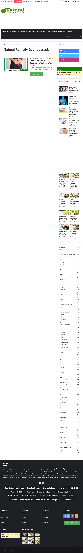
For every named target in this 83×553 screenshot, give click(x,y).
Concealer (62, 289)
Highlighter (62, 352)
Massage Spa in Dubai (65, 382)
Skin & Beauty (12, 31)
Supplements (63, 417)
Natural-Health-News (27, 550)
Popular (60, 81)
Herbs (23, 31)
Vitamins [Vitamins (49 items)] (13, 500)
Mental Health (63, 384)
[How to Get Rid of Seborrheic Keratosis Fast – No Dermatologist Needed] (63, 131)
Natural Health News (34, 468)
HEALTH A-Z (5, 31)
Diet (44, 31)
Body (61, 274)
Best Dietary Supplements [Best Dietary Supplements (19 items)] (14, 488)
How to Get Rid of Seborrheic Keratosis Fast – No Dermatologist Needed (73, 132)
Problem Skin (63, 397)
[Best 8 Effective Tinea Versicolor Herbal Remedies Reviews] (63, 89)
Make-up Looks (64, 379)
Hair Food (62, 334)
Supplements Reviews (65, 420)
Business (62, 282)
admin (32, 58)
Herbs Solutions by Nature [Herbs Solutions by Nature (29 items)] (62, 492)
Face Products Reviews (66, 312)
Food (18, 31)
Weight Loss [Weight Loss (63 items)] (56, 500)
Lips (61, 369)
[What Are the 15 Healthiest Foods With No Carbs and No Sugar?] (64, 175)
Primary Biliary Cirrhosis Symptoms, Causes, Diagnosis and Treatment (74, 100)
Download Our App (71, 522)
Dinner (61, 299)
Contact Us (45, 522)
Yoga (33, 31)
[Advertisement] (56, 16)
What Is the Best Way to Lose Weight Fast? (63, 233)
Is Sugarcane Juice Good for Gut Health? (73, 218)
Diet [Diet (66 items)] (12, 492)
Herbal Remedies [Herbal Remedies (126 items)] (43, 492)
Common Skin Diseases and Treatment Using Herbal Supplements (73, 111)
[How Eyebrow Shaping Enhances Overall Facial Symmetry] (25, 534)
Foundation (63, 319)
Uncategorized (63, 427)
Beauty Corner (63, 272)
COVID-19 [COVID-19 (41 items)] (74, 488)
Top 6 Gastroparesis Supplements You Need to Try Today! (41, 63)
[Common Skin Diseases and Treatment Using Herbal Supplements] (63, 110)
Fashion (48, 31)
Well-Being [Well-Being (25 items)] (69, 500)
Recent (68, 81)
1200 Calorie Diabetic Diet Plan (67, 252)
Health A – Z (63, 337)
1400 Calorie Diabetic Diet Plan (67, 254)
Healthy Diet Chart (64, 342)
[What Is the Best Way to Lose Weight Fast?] (64, 227)
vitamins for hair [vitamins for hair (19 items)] (26, 500)
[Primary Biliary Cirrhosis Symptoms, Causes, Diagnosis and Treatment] (63, 100)
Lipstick (62, 372)
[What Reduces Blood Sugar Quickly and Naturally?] (74, 227)
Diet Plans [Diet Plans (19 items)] (30, 492)
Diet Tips (62, 297)
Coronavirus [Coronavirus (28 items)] (63, 488)
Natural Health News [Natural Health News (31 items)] (29, 496)
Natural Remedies (64, 389)
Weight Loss (63, 437)
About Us (45, 515)
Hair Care (62, 332)
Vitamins (28, 31)
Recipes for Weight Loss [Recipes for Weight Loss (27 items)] (49, 496)
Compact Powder (64, 287)
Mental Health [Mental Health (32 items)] (13, 496)
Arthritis (62, 264)
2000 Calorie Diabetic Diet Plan (67, 257)
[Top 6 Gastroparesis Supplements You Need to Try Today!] (16, 64)
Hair (61, 329)
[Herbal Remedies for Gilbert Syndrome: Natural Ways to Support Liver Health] (74, 175)
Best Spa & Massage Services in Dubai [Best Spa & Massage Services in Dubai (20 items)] (41, 488)
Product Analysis (64, 399)
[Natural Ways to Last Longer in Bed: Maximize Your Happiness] (63, 121)
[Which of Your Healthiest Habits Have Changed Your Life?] (74, 195)
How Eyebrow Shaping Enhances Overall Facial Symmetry (36, 1)
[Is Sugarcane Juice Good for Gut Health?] (74, 212)
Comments (77, 81)
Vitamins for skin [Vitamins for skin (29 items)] (42, 500)
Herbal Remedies (64, 347)
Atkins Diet (62, 267)
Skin (61, 410)
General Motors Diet (65, 324)
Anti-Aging (62, 262)
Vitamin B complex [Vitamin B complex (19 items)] (68, 496)
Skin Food (62, 415)
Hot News (54, 31)
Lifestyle (62, 367)
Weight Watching (64, 442)
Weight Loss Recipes (65, 440)
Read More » (36, 74)
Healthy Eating (63, 344)
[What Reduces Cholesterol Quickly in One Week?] (64, 195)
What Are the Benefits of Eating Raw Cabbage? (63, 218)
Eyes (61, 307)
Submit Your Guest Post (65, 31)
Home (6, 44)
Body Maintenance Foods (66, 277)
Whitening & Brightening (66, 447)
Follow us (3, 529)
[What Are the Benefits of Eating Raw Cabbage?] (64, 212)
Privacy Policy (46, 520)
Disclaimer (45, 517)
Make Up (62, 377)
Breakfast (62, 279)
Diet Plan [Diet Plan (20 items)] (20, 492)
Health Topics (63, 339)
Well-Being (39, 31)
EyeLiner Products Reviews (66, 304)
